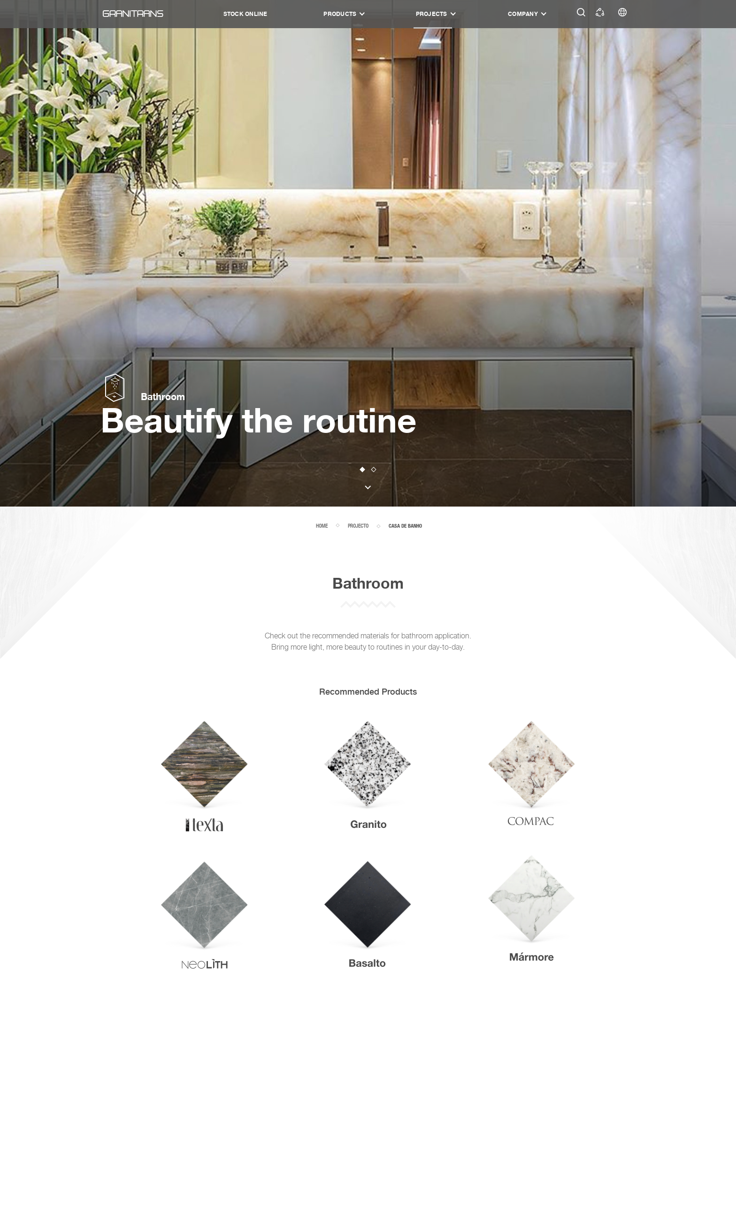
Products (339, 13)
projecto (358, 526)
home (322, 526)
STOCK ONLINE (245, 13)
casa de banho (405, 526)
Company (523, 13)
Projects (431, 13)
